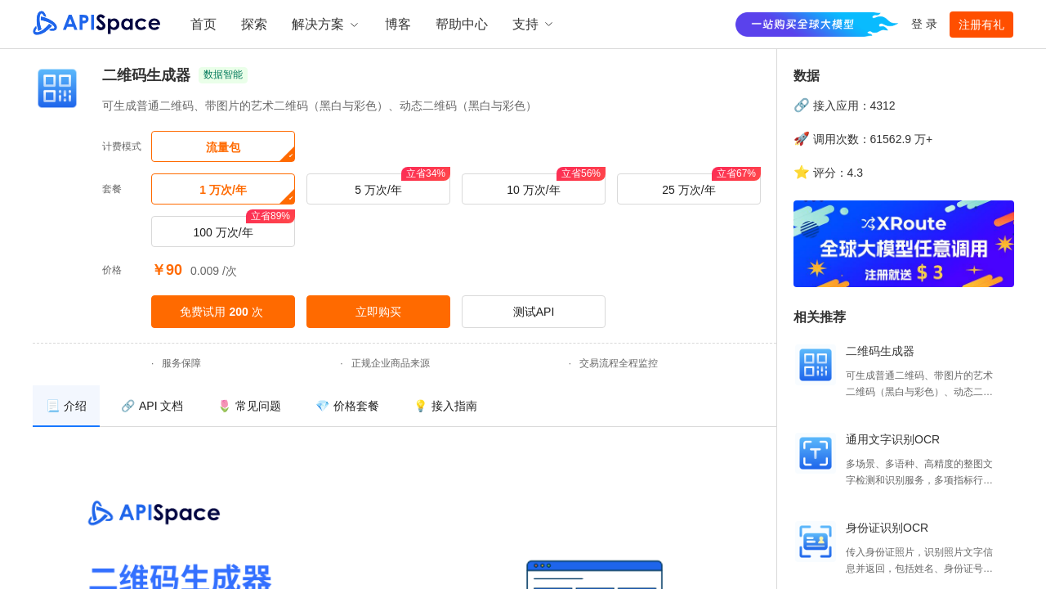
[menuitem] (66, 406)
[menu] (404, 406)
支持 (533, 24)
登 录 (924, 23)
